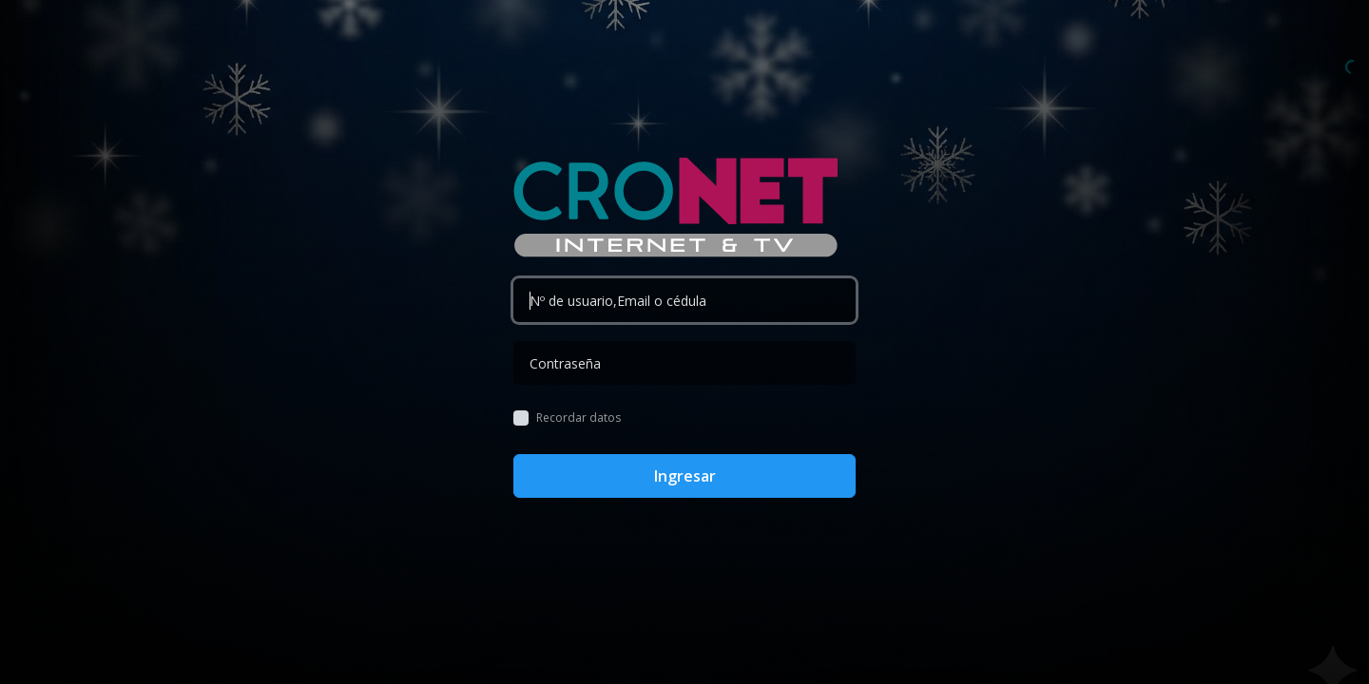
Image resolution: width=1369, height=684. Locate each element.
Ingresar (685, 476)
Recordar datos (578, 418)
